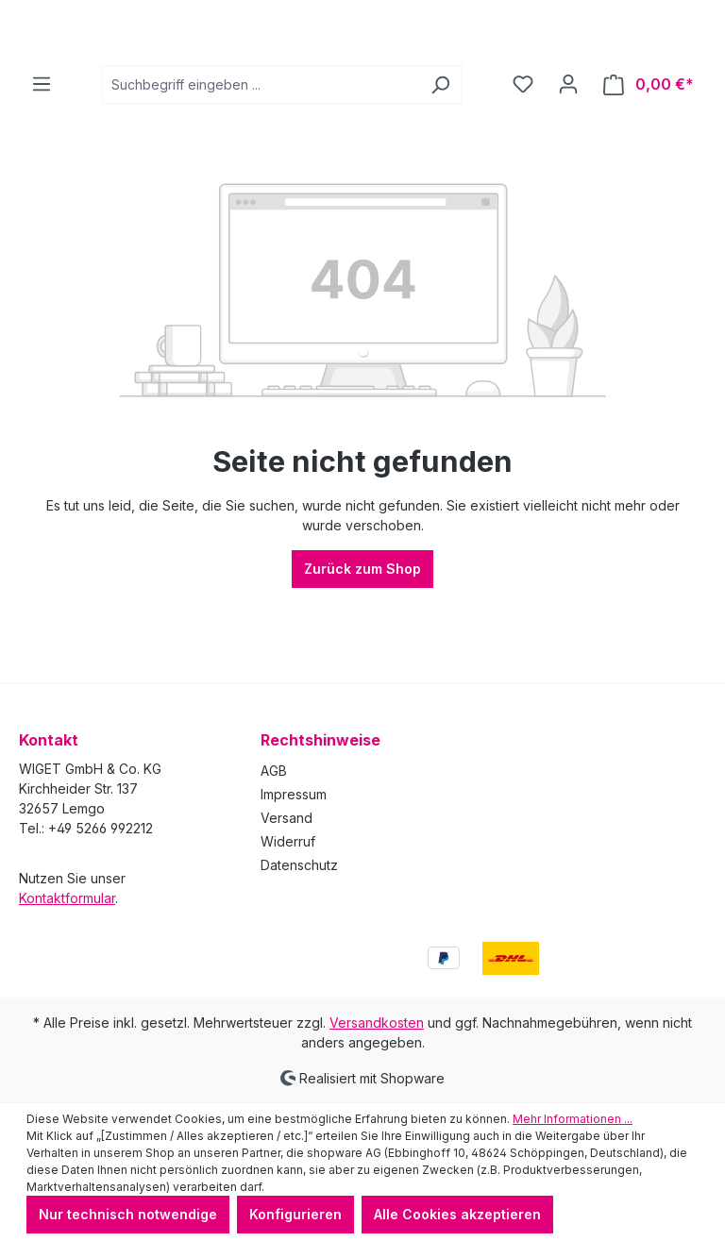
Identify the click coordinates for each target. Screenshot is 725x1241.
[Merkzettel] (523, 158)
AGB (274, 771)
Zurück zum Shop (362, 643)
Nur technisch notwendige (128, 1214)
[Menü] (41, 158)
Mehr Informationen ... (572, 1119)
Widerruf (288, 841)
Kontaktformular (67, 898)
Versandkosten (376, 1023)
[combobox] (260, 159)
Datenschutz (299, 865)
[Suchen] (440, 159)
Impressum (294, 794)
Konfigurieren (295, 1214)
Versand (286, 818)
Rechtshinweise (320, 739)
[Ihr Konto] (568, 158)
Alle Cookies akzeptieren (457, 1214)
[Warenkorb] (648, 159)
